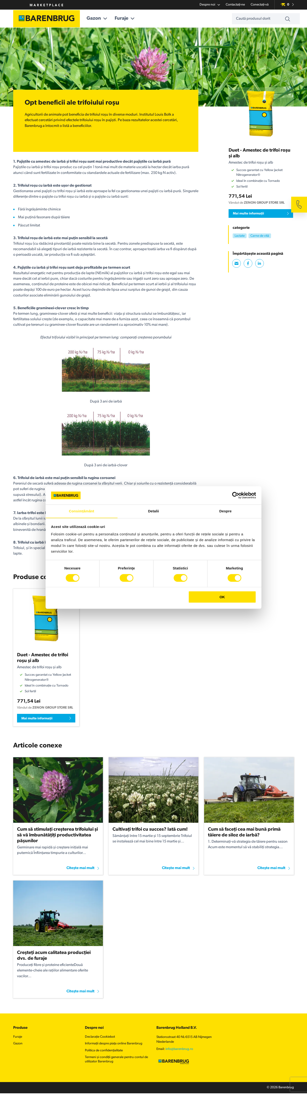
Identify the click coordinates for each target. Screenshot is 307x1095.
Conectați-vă (260, 4)
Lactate (240, 236)
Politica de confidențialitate (104, 1052)
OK (222, 597)
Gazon (102, 18)
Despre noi (210, 4)
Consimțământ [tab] (81, 511)
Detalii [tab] (153, 511)
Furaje (129, 18)
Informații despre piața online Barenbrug (113, 1045)
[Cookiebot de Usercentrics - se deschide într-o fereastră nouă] (235, 495)
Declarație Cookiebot (100, 1038)
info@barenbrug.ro (179, 1050)
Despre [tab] (225, 511)
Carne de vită (259, 236)
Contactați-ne (235, 4)
